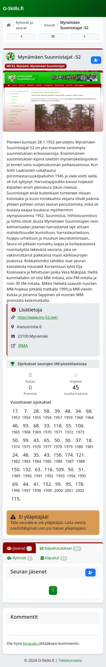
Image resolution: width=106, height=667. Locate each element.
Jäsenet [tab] (19, 548)
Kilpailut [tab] (54, 558)
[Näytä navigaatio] (96, 8)
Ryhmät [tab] (20, 558)
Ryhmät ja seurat (24, 25)
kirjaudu (30, 643)
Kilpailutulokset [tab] (60, 548)
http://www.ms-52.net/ (38, 317)
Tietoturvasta (70, 660)
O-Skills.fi (13, 8)
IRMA (23, 345)
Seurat (49, 25)
